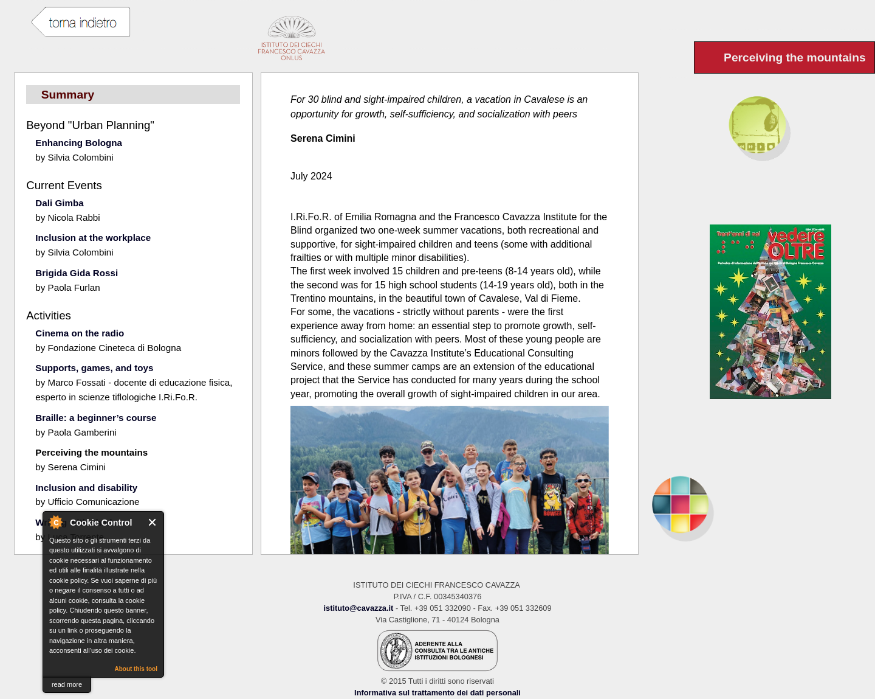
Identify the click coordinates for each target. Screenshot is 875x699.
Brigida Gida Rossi (76, 273)
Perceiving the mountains (91, 452)
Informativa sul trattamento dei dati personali (437, 692)
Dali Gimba (59, 203)
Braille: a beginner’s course (95, 417)
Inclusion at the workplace (93, 237)
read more (67, 684)
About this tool (135, 669)
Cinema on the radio (79, 333)
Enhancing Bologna (78, 142)
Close (153, 522)
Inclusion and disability (86, 487)
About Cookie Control (55, 522)
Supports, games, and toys (94, 368)
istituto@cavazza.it (358, 608)
